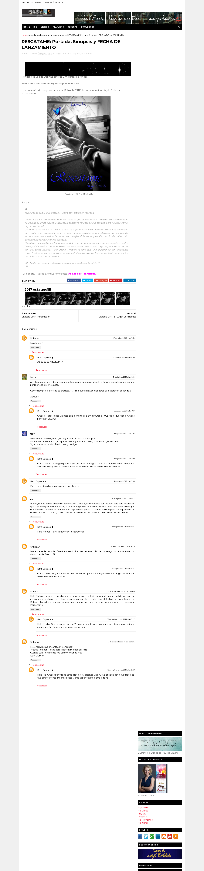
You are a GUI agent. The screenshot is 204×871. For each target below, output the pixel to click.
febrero (87, 850)
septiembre (89, 787)
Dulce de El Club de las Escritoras (156, 291)
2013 (82, 772)
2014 (83, 767)
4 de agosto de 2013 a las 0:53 (117, 502)
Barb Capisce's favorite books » (167, 209)
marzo (86, 846)
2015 (82, 763)
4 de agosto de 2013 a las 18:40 (117, 553)
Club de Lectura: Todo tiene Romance (103, 818)
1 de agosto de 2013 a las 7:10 (118, 415)
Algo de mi (143, 110)
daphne (50, 35)
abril (85, 842)
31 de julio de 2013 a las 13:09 (118, 378)
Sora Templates (47, 867)
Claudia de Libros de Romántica (155, 276)
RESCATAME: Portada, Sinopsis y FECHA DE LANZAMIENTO (104, 800)
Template (26, 867)
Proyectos (59, 2)
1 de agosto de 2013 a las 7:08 (118, 485)
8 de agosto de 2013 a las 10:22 (117, 533)
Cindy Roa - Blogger (148, 288)
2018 (82, 751)
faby (33, 437)
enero (86, 854)
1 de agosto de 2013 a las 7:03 (118, 437)
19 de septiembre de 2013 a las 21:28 (115, 676)
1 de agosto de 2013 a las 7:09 (118, 462)
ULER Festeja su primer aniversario (101, 828)
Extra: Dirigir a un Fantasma (97, 814)
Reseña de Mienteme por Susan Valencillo (100, 823)
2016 (82, 759)
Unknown (36, 339)
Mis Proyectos (144, 122)
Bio (23, 2)
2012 (82, 859)
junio (85, 834)
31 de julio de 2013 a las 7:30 (118, 339)
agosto (86, 791)
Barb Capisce (44, 358)
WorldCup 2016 (62, 867)
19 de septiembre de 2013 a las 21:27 (115, 626)
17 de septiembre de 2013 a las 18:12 (115, 649)
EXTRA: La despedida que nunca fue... (103, 810)
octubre (87, 783)
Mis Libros (142, 113)
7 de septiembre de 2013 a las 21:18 (116, 598)
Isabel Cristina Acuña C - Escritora (156, 285)
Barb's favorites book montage (158, 174)
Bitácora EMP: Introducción (97, 806)
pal (32, 502)
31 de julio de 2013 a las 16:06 (118, 358)
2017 (82, 755)
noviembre (88, 779)
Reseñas (49, 2)
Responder (36, 348)
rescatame (61, 35)
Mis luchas (142, 125)
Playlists (39, 2)
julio (85, 795)
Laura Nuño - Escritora (149, 273)
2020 (83, 747)
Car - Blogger (144, 282)
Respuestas (38, 353)
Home (27, 27)
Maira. (34, 378)
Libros (30, 2)
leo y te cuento (147, 222)
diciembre (88, 775)
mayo (85, 838)
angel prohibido (37, 35)
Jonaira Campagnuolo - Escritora (155, 279)
